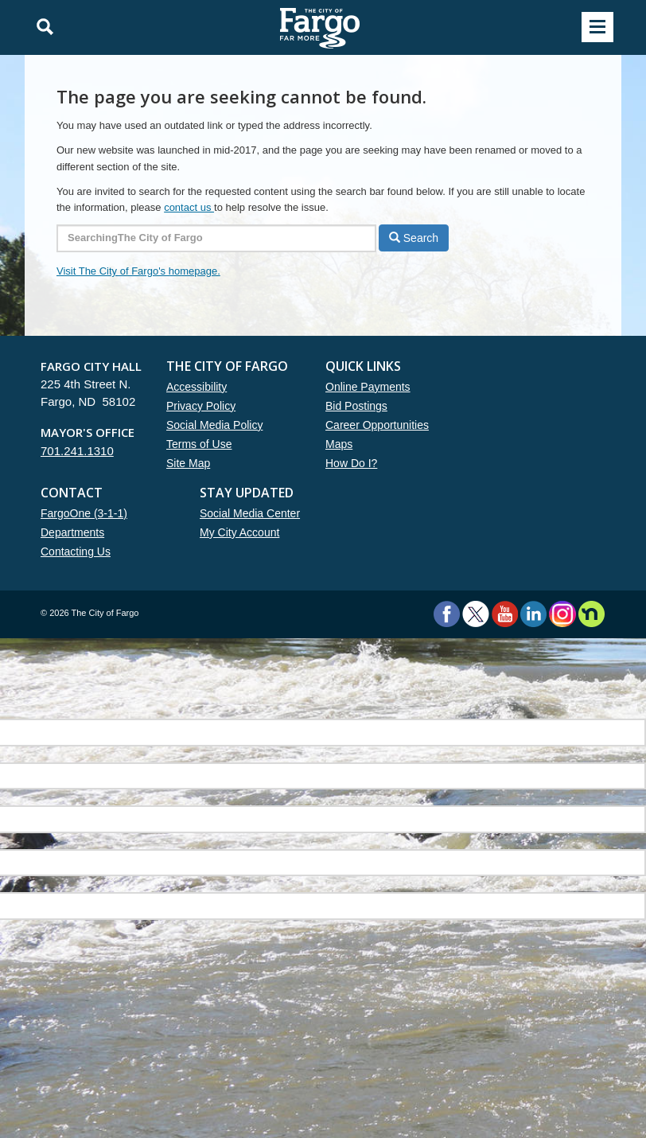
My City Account (239, 532)
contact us (189, 207)
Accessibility (196, 386)
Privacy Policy (200, 405)
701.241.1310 (77, 451)
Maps (338, 444)
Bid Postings (356, 405)
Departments (72, 532)
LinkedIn (533, 614)
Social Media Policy (214, 425)
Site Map (188, 463)
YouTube (505, 614)
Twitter (475, 614)
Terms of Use (199, 444)
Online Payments (368, 386)
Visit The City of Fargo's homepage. (138, 271)
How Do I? (351, 463)
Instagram (562, 614)
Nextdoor (591, 614)
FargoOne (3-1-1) (84, 513)
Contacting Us (76, 551)
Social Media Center (250, 513)
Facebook (447, 614)
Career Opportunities (377, 425)
